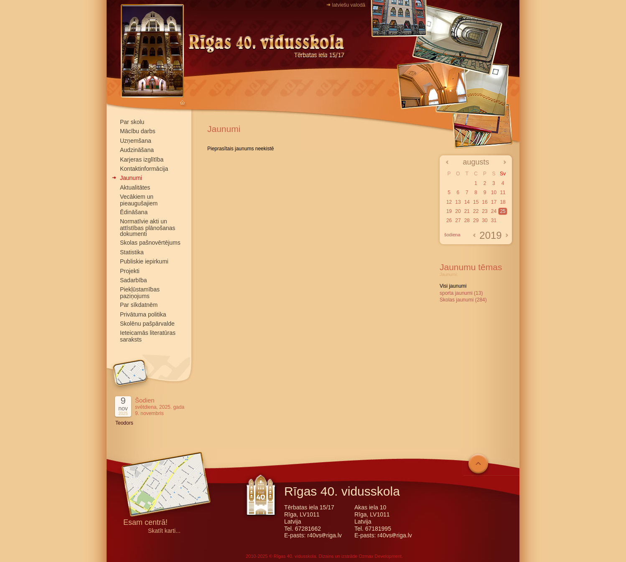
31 (493, 220)
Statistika (132, 252)
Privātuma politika (143, 314)
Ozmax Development (380, 556)
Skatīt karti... (164, 531)
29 (475, 220)
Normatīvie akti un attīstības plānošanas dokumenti (147, 227)
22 (475, 211)
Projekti (130, 271)
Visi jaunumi (453, 286)
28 (467, 220)
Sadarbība (133, 280)
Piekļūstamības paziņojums (140, 292)
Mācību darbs (137, 131)
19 (449, 211)
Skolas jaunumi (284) (463, 300)
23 (484, 211)
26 (449, 220)
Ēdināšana (134, 212)
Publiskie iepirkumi (144, 261)
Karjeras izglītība (141, 159)
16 (484, 202)
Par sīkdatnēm (139, 304)
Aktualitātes (135, 187)
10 (493, 192)
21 (467, 211)
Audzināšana (137, 150)
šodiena (452, 234)
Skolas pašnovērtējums (150, 242)
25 (502, 211)
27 (458, 220)
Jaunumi (131, 178)
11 (502, 192)
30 (484, 220)
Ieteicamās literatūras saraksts (148, 335)
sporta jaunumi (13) (461, 293)
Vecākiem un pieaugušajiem (139, 199)
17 (493, 202)
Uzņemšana (135, 140)
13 (458, 202)
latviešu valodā (348, 5)
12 (449, 202)
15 (475, 202)
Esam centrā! (145, 523)
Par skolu (132, 122)
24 (493, 211)
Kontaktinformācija (144, 168)
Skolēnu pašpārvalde (147, 323)
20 (458, 211)
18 (502, 202)
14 (467, 202)
